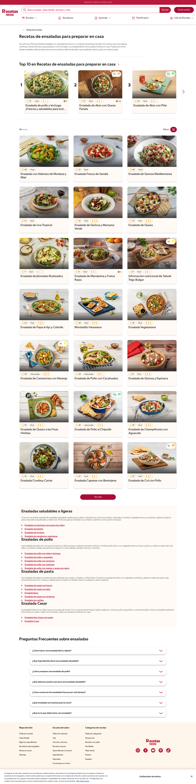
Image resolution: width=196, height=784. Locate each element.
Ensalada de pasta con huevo (38, 586)
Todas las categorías (93, 734)
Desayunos (89, 738)
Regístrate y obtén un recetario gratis (98, 2)
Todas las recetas (34, 30)
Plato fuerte (90, 751)
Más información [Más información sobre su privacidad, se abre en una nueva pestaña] (82, 781)
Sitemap (22, 755)
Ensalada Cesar (32, 621)
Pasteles (88, 759)
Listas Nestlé (24, 738)
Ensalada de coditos (34, 600)
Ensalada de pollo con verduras (39, 561)
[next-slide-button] (183, 92)
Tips (54, 738)
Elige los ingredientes (28, 742)
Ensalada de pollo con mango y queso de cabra (47, 568)
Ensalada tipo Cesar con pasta (39, 618)
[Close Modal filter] (173, 129)
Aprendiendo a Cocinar (62, 751)
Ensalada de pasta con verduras (40, 597)
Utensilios (57, 759)
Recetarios (65, 18)
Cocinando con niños (61, 763)
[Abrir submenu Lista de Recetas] (181, 18)
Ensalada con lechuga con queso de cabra (45, 525)
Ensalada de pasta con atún (37, 589)
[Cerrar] (192, 776)
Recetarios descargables (29, 746)
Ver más (98, 497)
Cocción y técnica (60, 742)
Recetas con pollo (92, 742)
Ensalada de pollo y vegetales (39, 557)
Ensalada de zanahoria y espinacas (41, 536)
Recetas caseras (59, 746)
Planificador (140, 18)
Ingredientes (58, 755)
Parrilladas (89, 746)
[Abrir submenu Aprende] (103, 18)
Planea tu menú (25, 751)
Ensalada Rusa (31, 593)
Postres (88, 755)
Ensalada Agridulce (34, 529)
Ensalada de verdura (34, 533)
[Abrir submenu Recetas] (29, 18)
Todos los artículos (60, 734)
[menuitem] (29, 19)
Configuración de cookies (150, 776)
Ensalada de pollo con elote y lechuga (42, 554)
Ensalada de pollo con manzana (40, 565)
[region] (98, 776)
